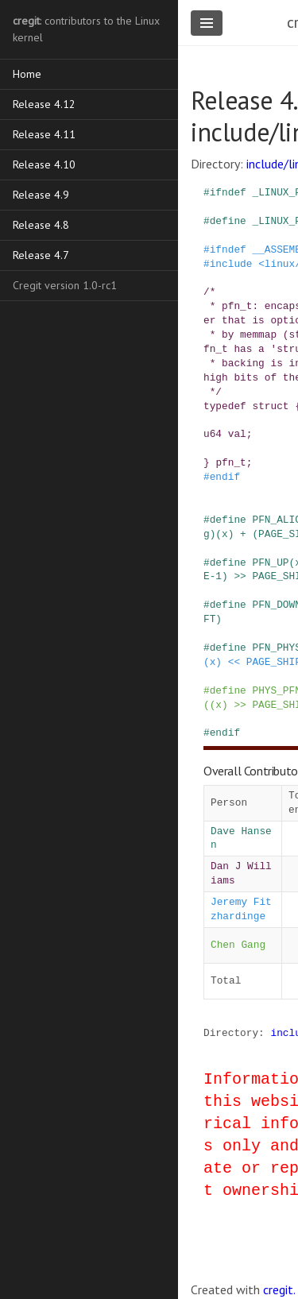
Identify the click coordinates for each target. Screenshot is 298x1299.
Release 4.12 (44, 104)
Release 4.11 (44, 134)
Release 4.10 (44, 164)
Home (27, 74)
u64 (212, 434)
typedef (224, 406)
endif (225, 477)
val (237, 434)
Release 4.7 (41, 255)
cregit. (279, 1289)
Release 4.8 (41, 225)
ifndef (228, 192)
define (228, 221)
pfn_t (230, 462)
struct (270, 406)
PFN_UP (270, 562)
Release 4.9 (41, 195)
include (231, 264)
